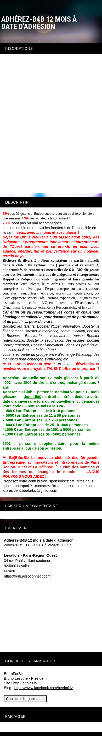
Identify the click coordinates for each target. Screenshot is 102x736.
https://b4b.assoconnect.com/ (28, 576)
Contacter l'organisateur (25, 699)
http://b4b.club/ (25, 683)
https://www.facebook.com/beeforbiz (43, 688)
